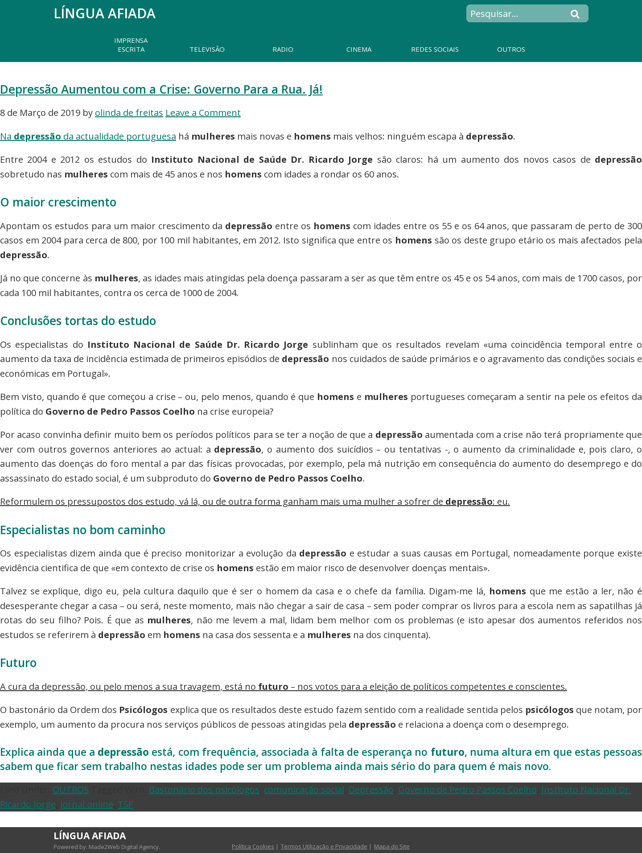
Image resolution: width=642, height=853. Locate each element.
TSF (125, 804)
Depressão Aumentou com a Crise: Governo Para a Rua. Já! (161, 89)
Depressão (371, 789)
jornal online (86, 804)
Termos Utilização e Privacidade (324, 846)
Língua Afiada (105, 13)
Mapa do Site (392, 846)
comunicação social (304, 789)
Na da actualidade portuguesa (88, 136)
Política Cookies (253, 846)
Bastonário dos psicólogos (204, 789)
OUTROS (71, 789)
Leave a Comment (203, 113)
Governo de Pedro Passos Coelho (467, 789)
